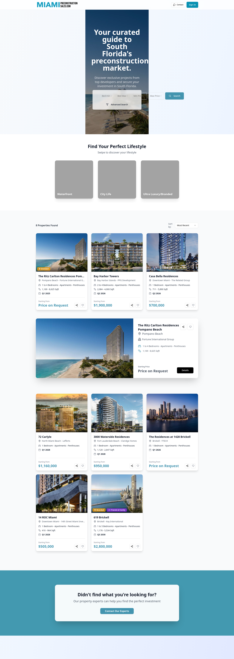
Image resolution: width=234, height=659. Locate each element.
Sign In (192, 4)
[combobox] (95, 247)
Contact (178, 4)
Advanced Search (117, 255)
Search (184, 246)
